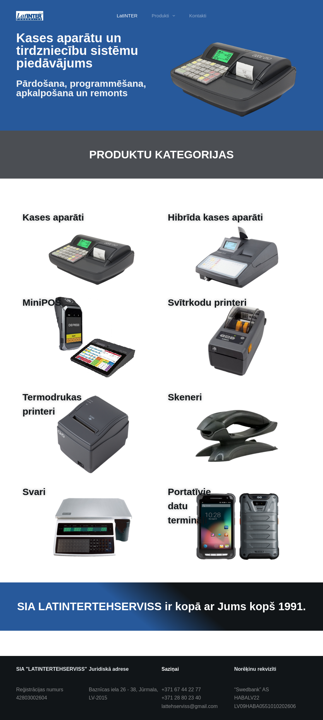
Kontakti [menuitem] (197, 15)
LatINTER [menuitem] (127, 15)
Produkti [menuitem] (165, 16)
